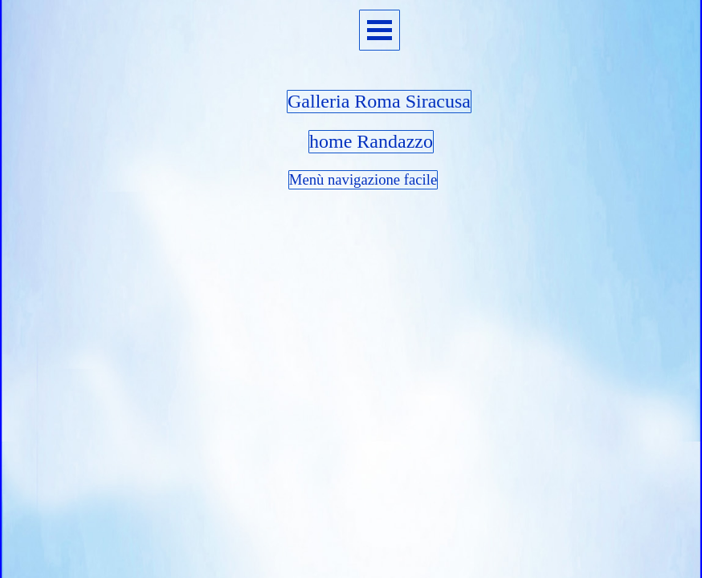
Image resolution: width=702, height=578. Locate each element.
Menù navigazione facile (363, 179)
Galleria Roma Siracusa (379, 101)
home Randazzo (371, 141)
